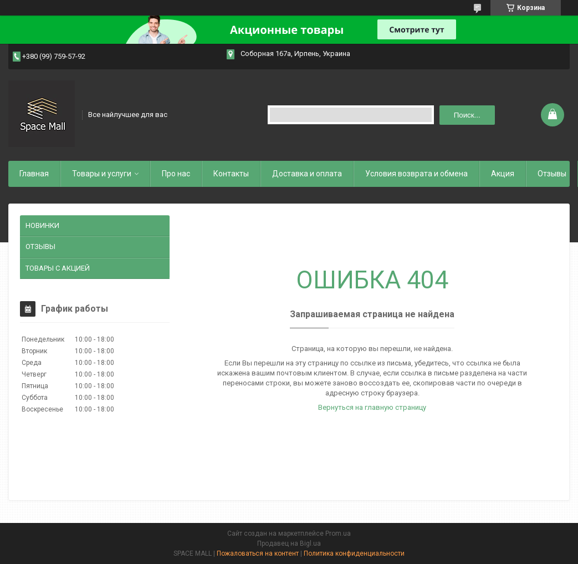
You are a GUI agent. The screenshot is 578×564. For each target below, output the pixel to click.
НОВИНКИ (42, 225)
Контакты (231, 173)
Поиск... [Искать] (467, 115)
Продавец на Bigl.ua (289, 543)
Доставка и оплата (307, 173)
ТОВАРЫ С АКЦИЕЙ (57, 268)
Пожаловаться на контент (258, 553)
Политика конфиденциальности (354, 553)
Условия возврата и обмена (416, 173)
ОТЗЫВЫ (40, 246)
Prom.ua (338, 533)
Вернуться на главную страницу (372, 407)
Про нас (176, 173)
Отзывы (552, 173)
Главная (34, 173)
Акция (502, 173)
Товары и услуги (101, 173)
